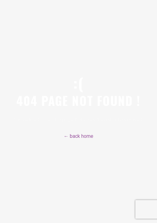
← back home (78, 136)
